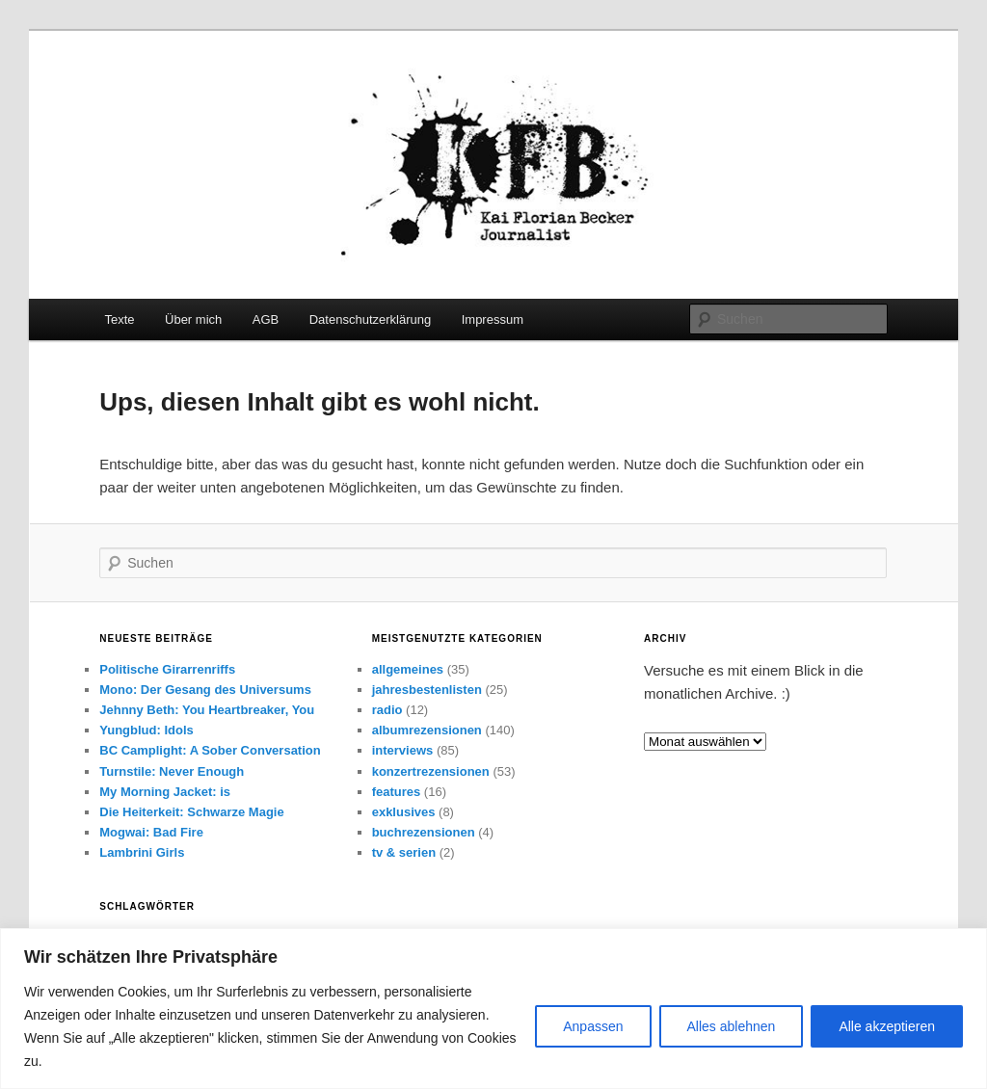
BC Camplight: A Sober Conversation (209, 750)
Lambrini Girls (141, 852)
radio (387, 710)
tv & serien (404, 852)
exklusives (404, 812)
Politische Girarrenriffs (167, 669)
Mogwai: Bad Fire (151, 832)
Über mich (193, 319)
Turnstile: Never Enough (171, 771)
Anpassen (593, 1026)
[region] (493, 1008)
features (396, 791)
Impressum (492, 319)
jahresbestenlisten (427, 689)
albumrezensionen (427, 730)
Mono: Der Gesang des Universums (205, 689)
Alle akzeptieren (887, 1026)
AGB (266, 319)
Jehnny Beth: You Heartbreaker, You (206, 710)
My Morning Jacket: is (164, 791)
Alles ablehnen (731, 1026)
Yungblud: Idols (146, 730)
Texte (119, 319)
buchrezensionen (423, 832)
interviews (403, 750)
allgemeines (407, 669)
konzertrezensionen (431, 771)
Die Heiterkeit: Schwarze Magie (191, 812)
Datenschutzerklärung (370, 319)
